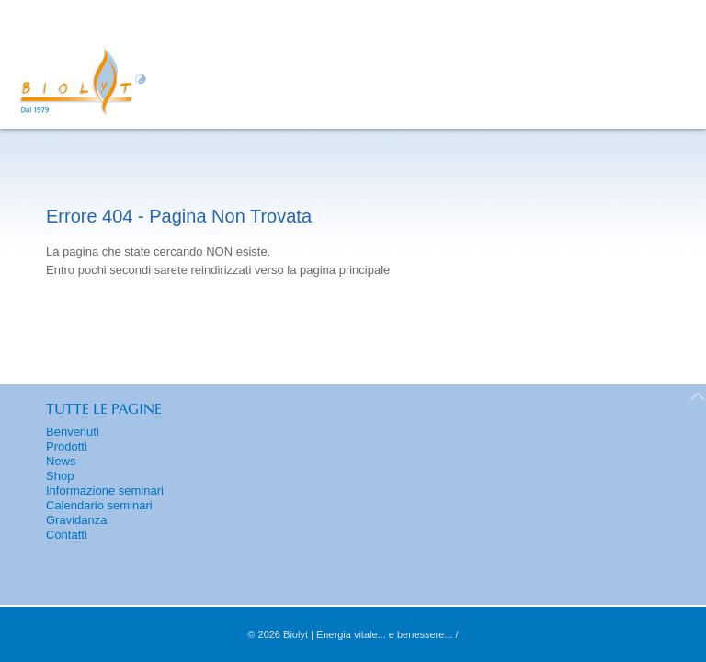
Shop (60, 476)
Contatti (66, 535)
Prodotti (66, 446)
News (61, 461)
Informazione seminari (105, 490)
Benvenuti (72, 432)
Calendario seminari (99, 505)
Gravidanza (76, 520)
